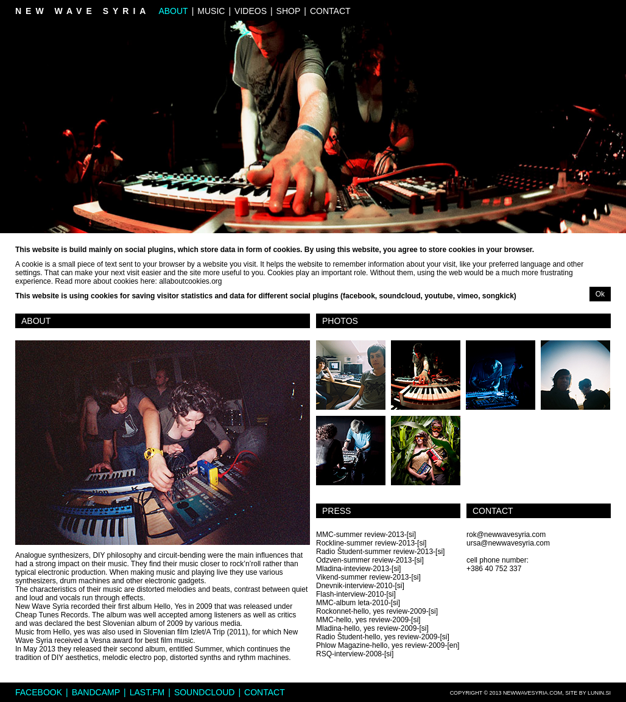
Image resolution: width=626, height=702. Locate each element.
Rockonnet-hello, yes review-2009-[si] (377, 611)
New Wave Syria (82, 11)
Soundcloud (204, 692)
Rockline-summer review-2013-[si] (371, 543)
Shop (288, 11)
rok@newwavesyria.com (506, 534)
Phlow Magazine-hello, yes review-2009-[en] (387, 645)
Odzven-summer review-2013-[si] (370, 560)
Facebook (38, 692)
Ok (600, 294)
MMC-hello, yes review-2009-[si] (368, 620)
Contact (330, 11)
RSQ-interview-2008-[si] (354, 654)
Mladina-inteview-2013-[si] (358, 568)
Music (211, 11)
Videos (250, 11)
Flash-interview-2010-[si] (356, 594)
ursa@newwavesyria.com (508, 543)
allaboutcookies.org (190, 281)
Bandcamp (96, 692)
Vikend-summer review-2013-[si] (368, 577)
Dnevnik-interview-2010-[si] (360, 585)
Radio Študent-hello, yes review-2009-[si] (382, 637)
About (173, 11)
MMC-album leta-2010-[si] (358, 602)
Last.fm (147, 692)
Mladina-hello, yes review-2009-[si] (372, 628)
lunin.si (599, 693)
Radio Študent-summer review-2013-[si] (380, 551)
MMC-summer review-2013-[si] (366, 534)
